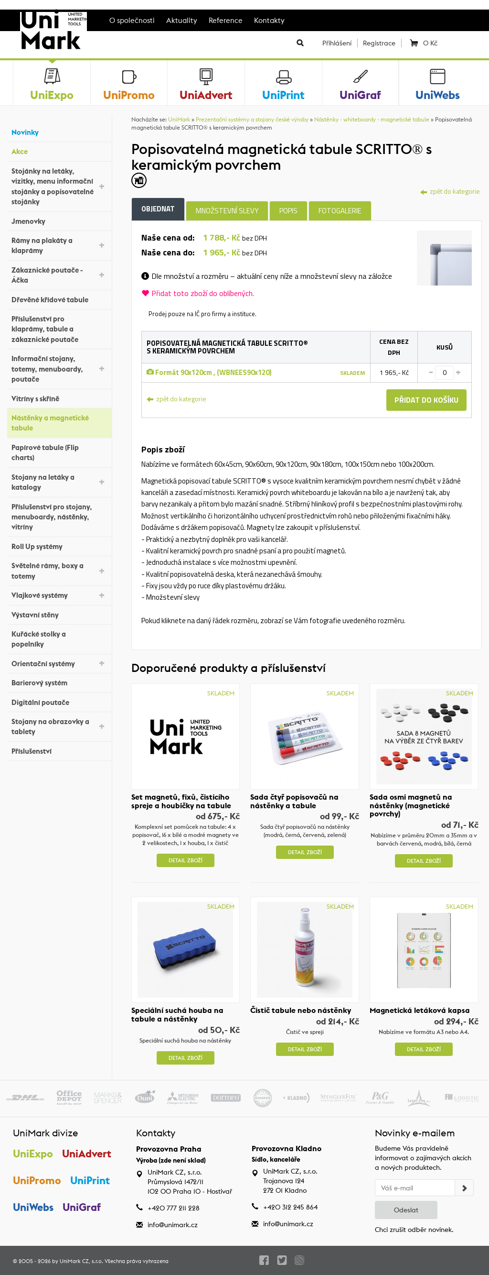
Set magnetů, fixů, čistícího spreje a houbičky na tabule (181, 801)
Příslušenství (59, 750)
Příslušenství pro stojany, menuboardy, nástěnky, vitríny (59, 517)
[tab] (444, 257)
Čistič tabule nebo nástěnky (300, 1010)
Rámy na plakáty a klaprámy (59, 245)
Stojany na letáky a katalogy (59, 482)
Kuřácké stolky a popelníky (59, 638)
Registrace (379, 43)
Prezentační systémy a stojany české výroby (252, 119)
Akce (59, 150)
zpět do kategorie (450, 191)
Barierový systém (59, 681)
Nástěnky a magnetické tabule (59, 422)
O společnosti (132, 20)
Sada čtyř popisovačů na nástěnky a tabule (294, 801)
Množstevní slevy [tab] (227, 210)
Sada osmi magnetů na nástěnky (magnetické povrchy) (411, 805)
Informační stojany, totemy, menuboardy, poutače (59, 369)
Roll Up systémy (59, 545)
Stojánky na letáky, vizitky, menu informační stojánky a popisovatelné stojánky (59, 186)
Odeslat (406, 1210)
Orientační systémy (59, 663)
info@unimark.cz (173, 1225)
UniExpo (33, 1153)
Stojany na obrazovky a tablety (59, 726)
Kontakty (269, 20)
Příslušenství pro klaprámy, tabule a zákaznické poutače (59, 329)
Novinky (59, 131)
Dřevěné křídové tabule (59, 298)
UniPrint (90, 1180)
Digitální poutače (59, 700)
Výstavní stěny (59, 613)
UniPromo (37, 1180)
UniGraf (82, 1207)
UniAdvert (86, 1153)
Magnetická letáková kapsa (420, 1010)
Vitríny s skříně (59, 397)
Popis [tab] (288, 210)
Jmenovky (59, 219)
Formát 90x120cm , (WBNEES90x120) (209, 372)
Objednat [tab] (158, 208)
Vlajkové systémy (59, 595)
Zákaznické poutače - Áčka (59, 275)
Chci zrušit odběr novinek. (414, 1229)
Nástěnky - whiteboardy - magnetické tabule (371, 119)
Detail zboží (185, 860)
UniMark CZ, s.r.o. (81, 1261)
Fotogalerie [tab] (340, 210)
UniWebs (33, 1207)
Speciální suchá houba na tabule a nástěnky (177, 1015)
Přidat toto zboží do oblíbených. (197, 293)
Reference (226, 20)
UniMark (179, 119)
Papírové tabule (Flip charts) (59, 452)
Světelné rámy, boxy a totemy (59, 570)
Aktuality (181, 20)
